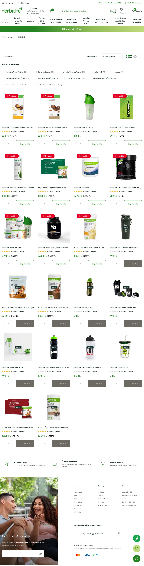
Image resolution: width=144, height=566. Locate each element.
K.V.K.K (124, 499)
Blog (75, 499)
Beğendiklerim (103, 499)
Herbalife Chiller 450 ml (119, 367)
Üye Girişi (101, 495)
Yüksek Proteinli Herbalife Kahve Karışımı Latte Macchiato (18, 307)
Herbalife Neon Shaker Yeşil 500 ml (124, 247)
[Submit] (40, 553)
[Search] (86, 11)
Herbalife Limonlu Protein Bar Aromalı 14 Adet (18, 127)
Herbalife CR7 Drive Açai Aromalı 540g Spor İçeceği (125, 187)
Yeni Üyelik (101, 492)
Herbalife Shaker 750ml (83, 127)
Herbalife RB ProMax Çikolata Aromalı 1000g (53, 247)
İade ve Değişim (127, 492)
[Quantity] (7, 143)
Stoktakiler (9, 56)
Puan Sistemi (78, 509)
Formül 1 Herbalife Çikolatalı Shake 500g (54, 307)
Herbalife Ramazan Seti (11, 247)
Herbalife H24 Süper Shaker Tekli (123, 307)
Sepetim (101, 502)
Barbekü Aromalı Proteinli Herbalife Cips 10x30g (18, 427)
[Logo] (12, 10)
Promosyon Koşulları (129, 505)
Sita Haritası (78, 502)
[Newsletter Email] (23, 553)
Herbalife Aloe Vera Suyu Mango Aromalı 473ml (18, 187)
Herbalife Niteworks (82, 187)
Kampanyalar (78, 505)
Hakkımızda (78, 492)
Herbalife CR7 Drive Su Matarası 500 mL (88, 367)
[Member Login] (114, 11)
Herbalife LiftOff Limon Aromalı (122, 127)
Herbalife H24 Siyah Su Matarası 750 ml (53, 367)
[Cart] (137, 11)
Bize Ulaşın (77, 495)
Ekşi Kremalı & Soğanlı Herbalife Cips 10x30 (52, 187)
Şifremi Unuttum (103, 505)
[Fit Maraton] (136, 538)
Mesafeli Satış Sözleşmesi (131, 495)
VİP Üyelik (77, 512)
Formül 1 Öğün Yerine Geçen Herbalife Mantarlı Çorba (53, 427)
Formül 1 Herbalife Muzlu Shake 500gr (89, 247)
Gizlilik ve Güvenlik (128, 502)
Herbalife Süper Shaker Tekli (13, 367)
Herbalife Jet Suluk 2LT (83, 307)
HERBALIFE (21, 37)
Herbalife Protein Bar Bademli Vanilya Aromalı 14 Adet (52, 127)
